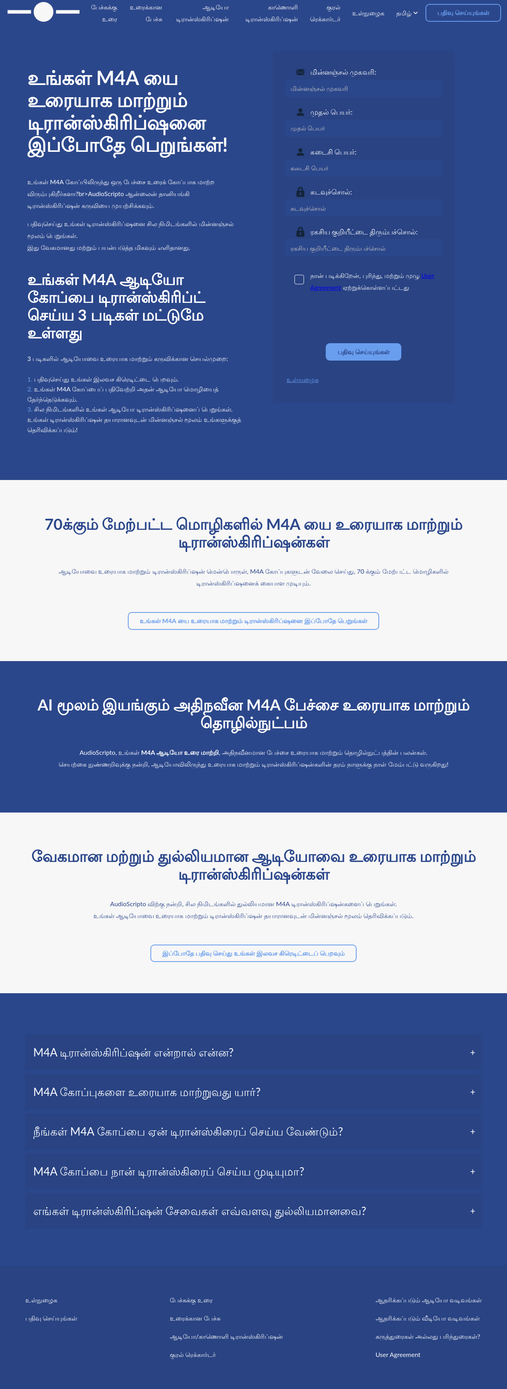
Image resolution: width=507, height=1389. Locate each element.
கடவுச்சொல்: (331, 191)
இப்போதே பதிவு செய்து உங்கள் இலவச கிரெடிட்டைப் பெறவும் (253, 953)
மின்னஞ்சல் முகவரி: (343, 72)
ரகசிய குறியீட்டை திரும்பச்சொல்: (364, 231)
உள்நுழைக (303, 379)
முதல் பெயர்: (331, 112)
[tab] (253, 1052)
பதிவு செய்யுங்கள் (463, 12)
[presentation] (345, 317)
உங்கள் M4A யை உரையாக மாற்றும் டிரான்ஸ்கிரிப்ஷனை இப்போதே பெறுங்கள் (253, 620)
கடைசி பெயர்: (333, 151)
